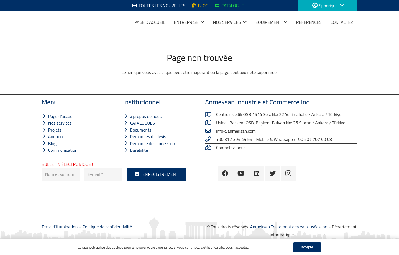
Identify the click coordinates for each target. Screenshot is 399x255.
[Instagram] (288, 173)
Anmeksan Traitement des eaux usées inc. (289, 226)
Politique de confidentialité (107, 226)
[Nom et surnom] (61, 174)
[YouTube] (241, 173)
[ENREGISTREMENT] (156, 174)
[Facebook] (225, 173)
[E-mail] (103, 174)
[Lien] (48, 22)
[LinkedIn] (256, 173)
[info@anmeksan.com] (210, 131)
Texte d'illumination (60, 226)
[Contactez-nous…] (210, 147)
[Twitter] (272, 173)
